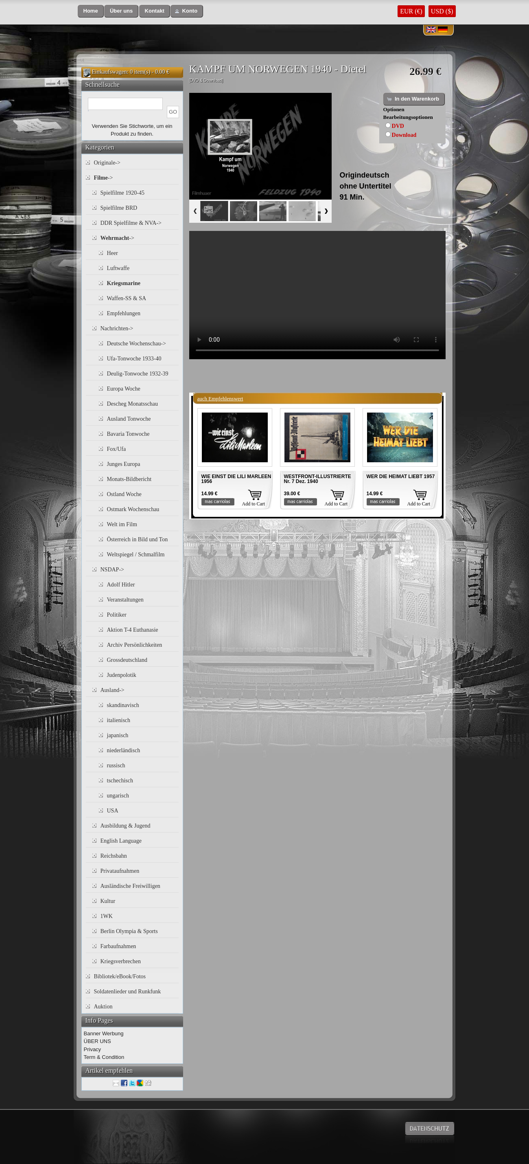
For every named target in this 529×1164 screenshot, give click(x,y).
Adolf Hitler (121, 585)
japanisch (118, 735)
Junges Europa (123, 464)
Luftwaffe (118, 268)
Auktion (103, 1007)
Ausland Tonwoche (129, 419)
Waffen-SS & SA (126, 298)
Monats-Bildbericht (129, 479)
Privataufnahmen (120, 871)
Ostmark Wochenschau (133, 509)
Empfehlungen (123, 313)
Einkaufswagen (109, 72)
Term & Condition (104, 1057)
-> (103, 178)
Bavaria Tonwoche (128, 434)
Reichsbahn (114, 856)
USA (112, 811)
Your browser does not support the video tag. (317, 295)
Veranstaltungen (125, 600)
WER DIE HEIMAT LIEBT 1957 (401, 476)
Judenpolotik (121, 675)
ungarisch (118, 796)
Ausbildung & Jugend (126, 826)
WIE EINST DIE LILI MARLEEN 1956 (236, 479)
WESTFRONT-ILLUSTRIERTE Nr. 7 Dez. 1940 (317, 479)
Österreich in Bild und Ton (137, 539)
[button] (91, 11)
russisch (116, 765)
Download (404, 135)
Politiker (117, 615)
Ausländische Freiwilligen (130, 886)
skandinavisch (123, 705)
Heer (112, 253)
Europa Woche (123, 389)
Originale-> (107, 163)
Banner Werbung (104, 1033)
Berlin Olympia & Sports (129, 931)
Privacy (92, 1049)
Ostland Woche (124, 494)
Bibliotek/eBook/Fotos (120, 976)
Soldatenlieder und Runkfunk (127, 991)
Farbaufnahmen (118, 946)
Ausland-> (113, 690)
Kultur (108, 901)
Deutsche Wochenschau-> (136, 343)
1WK (107, 916)
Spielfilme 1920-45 (123, 193)
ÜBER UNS (97, 1041)
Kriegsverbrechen (121, 961)
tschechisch (120, 780)
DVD (398, 126)
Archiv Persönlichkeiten (134, 645)
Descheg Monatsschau (132, 404)
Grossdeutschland (127, 660)
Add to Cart (253, 504)
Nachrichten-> (117, 328)
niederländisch (123, 750)
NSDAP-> (112, 570)
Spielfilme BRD (119, 208)
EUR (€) (411, 11)
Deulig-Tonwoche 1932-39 (137, 374)
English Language (121, 841)
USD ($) (442, 11)
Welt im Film (122, 524)
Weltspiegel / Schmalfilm (136, 554)
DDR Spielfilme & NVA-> (131, 223)
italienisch (119, 720)
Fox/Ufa (116, 449)
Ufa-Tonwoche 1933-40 (134, 359)
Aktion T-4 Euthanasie (132, 630)
